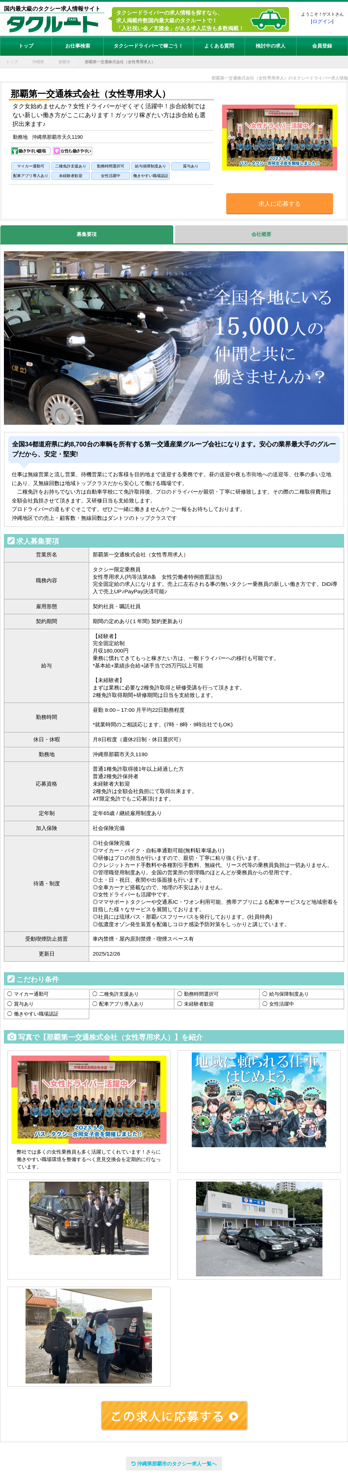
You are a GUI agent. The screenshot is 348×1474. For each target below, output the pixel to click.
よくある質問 (219, 46)
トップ (25, 46)
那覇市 (64, 62)
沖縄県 (38, 62)
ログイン (322, 21)
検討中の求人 (271, 46)
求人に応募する (280, 203)
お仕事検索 (77, 46)
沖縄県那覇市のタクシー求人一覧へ (174, 1464)
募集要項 (87, 234)
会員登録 (322, 46)
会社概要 (261, 234)
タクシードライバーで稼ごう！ (148, 46)
